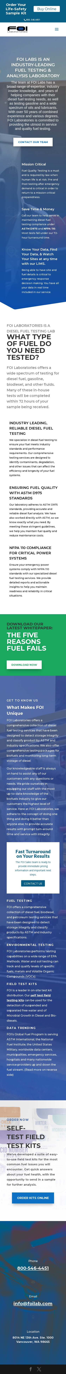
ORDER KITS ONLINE (33, 1198)
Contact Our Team (33, 142)
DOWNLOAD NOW (24, 664)
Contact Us (33, 883)
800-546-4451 (33, 1268)
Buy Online (46, 9)
